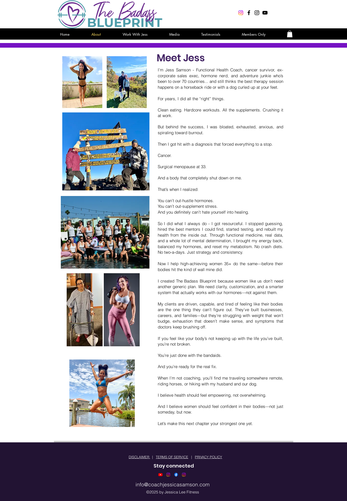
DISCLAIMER (139, 457)
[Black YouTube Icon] (265, 13)
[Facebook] (176, 474)
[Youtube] (160, 474)
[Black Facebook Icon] (249, 13)
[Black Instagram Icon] (257, 13)
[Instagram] (241, 13)
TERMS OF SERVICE (172, 457)
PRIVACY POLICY (208, 457)
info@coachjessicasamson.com (173, 484)
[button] (290, 34)
